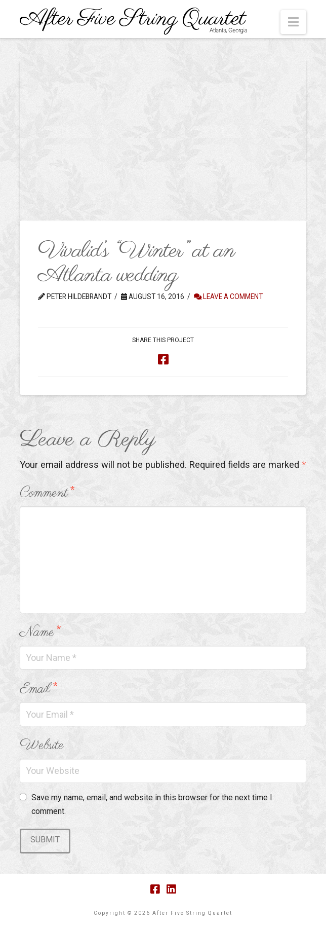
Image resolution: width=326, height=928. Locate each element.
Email (38, 689)
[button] (293, 22)
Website (42, 745)
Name (40, 632)
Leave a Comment (228, 296)
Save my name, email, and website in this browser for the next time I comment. (151, 804)
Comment (47, 493)
